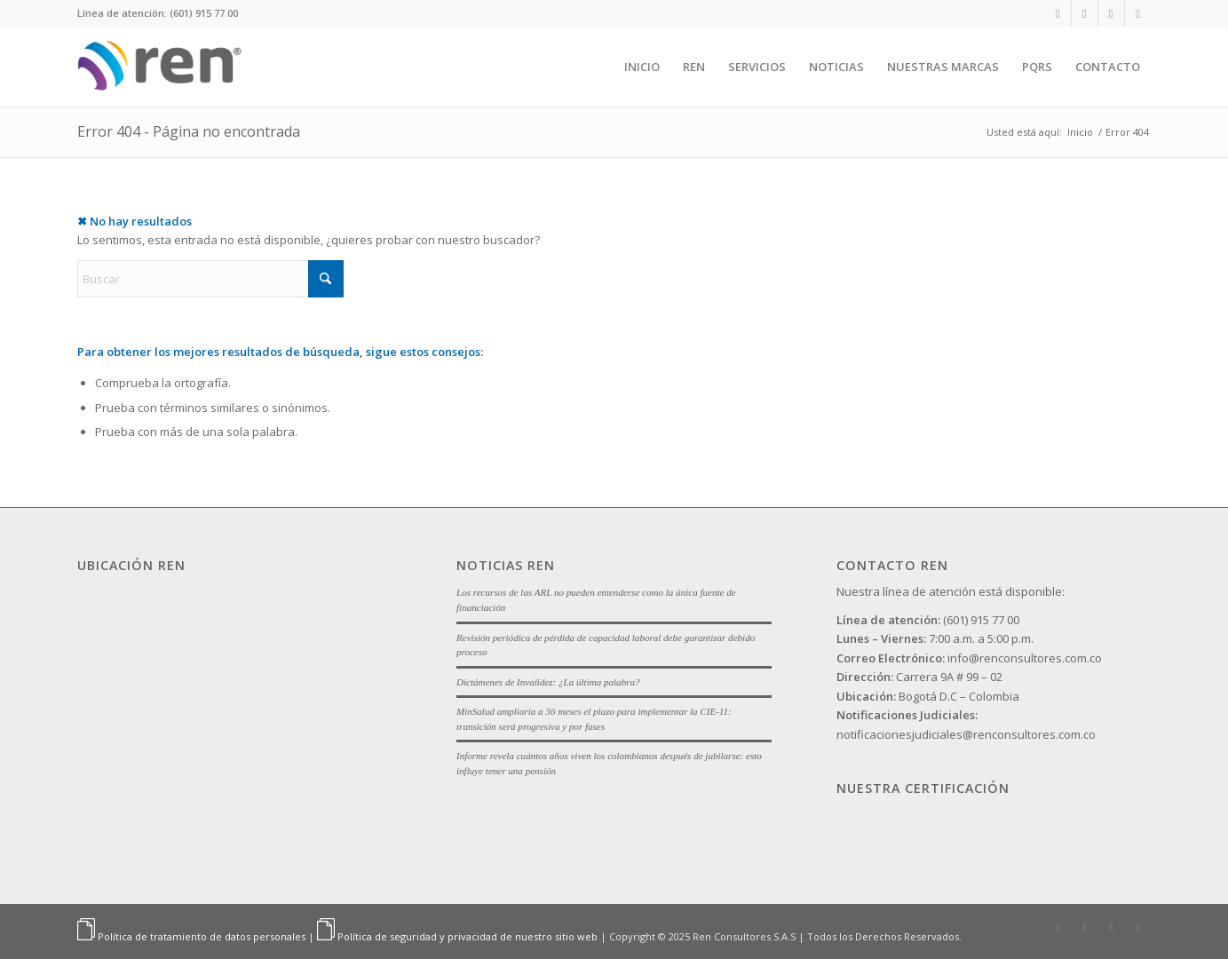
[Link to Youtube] (1138, 13)
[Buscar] (210, 278)
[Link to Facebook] (1111, 13)
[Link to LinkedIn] (1058, 13)
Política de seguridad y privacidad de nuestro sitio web (467, 936)
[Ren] (164, 67)
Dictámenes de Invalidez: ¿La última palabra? (548, 682)
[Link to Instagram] (1084, 13)
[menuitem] (642, 67)
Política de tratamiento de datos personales (201, 936)
